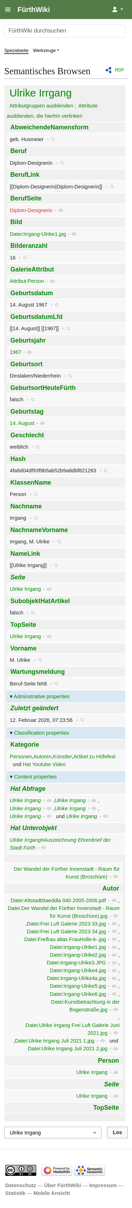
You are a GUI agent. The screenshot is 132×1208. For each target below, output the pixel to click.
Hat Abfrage (28, 788)
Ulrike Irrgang (41, 93)
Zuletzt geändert (34, 708)
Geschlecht (27, 435)
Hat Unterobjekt (34, 827)
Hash (18, 458)
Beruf (19, 150)
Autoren (42, 756)
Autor (110, 888)
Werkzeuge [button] (44, 50)
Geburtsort (27, 364)
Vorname (24, 648)
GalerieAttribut (32, 269)
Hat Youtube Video (44, 764)
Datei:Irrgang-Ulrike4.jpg (78, 970)
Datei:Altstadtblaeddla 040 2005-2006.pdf (58, 900)
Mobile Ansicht (51, 1193)
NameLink (25, 553)
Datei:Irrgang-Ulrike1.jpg (38, 234)
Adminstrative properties (42, 696)
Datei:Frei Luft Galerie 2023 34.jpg (66, 931)
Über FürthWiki (62, 1185)
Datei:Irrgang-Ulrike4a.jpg (76, 978)
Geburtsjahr (28, 340)
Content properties (35, 777)
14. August (22, 423)
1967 (15, 352)
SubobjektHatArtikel (40, 601)
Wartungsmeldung (38, 671)
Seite (18, 577)
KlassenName (31, 482)
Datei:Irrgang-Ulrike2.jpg (78, 955)
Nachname (26, 506)
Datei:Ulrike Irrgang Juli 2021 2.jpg (67, 1048)
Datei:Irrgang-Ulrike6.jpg (78, 994)
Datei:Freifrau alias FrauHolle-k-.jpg (65, 939)
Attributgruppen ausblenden (41, 106)
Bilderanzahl (29, 245)
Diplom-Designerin (31, 210)
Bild (16, 222)
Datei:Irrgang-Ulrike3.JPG (76, 962)
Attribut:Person (27, 281)
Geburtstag (27, 411)
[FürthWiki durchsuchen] (64, 30)
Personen (21, 756)
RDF (119, 69)
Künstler (62, 756)
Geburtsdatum (32, 293)
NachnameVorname (39, 529)
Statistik (15, 1193)
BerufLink (25, 174)
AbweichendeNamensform (50, 127)
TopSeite (23, 624)
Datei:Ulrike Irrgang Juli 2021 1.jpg (54, 1041)
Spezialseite (16, 50)
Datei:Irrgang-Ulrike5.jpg (78, 986)
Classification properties (41, 733)
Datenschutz (20, 1185)
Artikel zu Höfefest (94, 756)
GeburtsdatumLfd (37, 316)
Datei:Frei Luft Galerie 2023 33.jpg (66, 924)
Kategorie (25, 744)
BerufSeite (26, 198)
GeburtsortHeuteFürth (43, 387)
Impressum (103, 1185)
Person (108, 1060)
